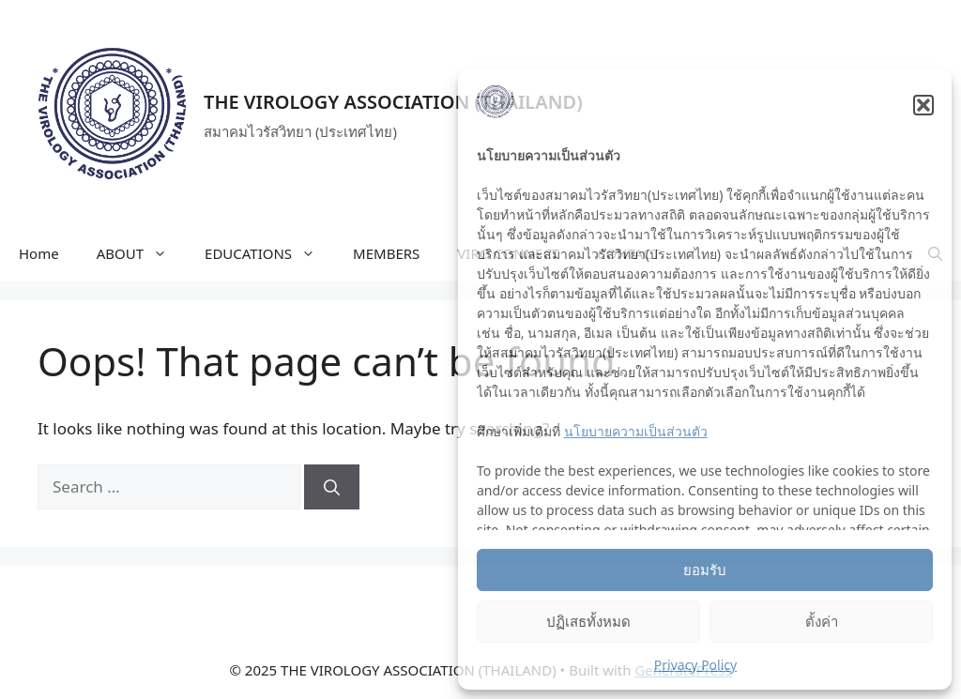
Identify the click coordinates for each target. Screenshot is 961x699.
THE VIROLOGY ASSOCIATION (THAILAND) (393, 101)
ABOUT (141, 253)
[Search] (331, 486)
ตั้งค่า (821, 621)
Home (39, 253)
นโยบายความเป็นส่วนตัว (636, 431)
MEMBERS (386, 253)
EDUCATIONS (269, 253)
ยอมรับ (704, 569)
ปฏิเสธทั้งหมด (588, 621)
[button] (923, 105)
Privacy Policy (695, 665)
